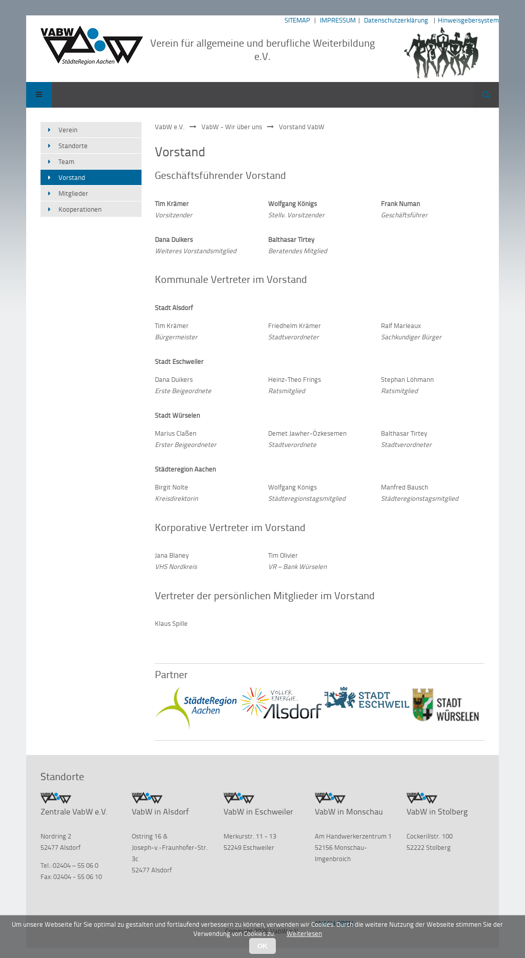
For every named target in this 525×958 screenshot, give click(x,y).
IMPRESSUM (338, 20)
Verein (67, 129)
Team (66, 161)
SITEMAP (297, 20)
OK (262, 946)
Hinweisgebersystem (468, 20)
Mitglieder (73, 193)
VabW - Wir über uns (231, 126)
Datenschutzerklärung (396, 20)
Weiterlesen (304, 933)
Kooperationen (80, 209)
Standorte (73, 145)
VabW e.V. (170, 126)
